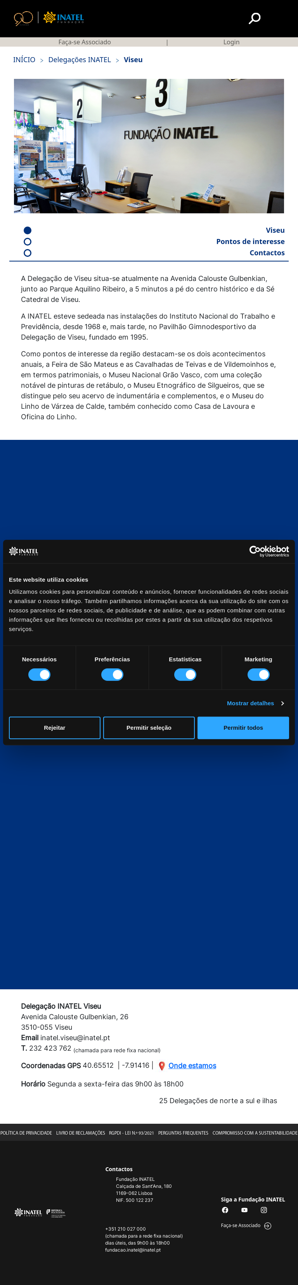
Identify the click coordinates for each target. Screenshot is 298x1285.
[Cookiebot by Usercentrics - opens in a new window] (255, 551)
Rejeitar (54, 727)
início (24, 59)
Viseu (154, 230)
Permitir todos (243, 727)
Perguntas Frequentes (183, 1133)
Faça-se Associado (84, 42)
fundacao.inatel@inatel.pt (133, 1250)
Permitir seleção (149, 727)
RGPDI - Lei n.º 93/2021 (131, 1133)
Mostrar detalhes (250, 703)
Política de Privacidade (26, 1133)
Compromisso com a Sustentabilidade (255, 1133)
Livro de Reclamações (80, 1133)
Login (232, 42)
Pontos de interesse (154, 241)
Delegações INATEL (75, 59)
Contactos (154, 252)
